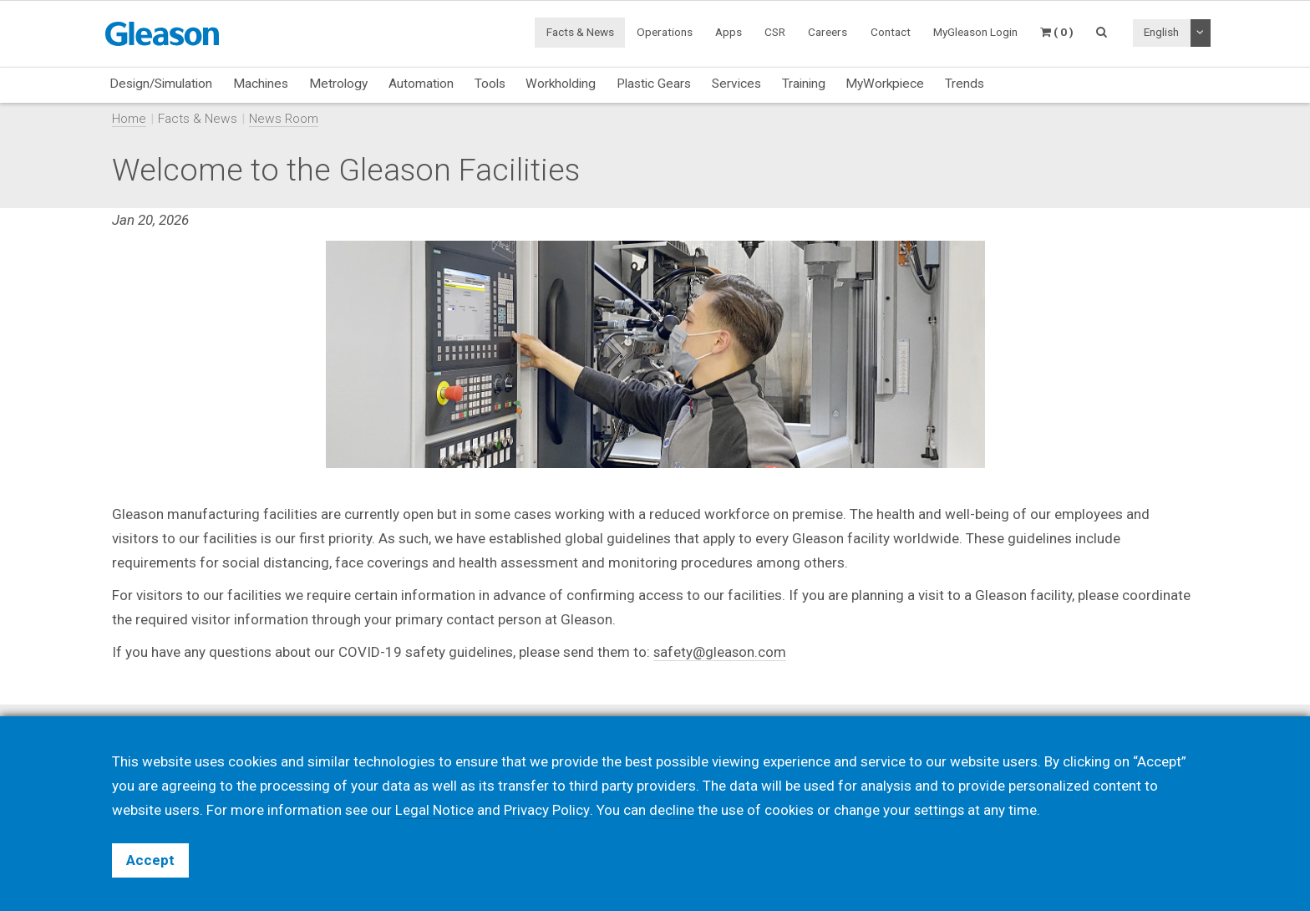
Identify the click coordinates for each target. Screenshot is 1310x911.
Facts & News (580, 31)
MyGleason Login (975, 31)
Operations (665, 31)
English (1161, 31)
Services (736, 83)
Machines (260, 83)
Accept (150, 860)
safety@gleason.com (720, 652)
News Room (283, 118)
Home (129, 118)
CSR (774, 31)
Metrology (338, 83)
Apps (728, 31)
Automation (421, 83)
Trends (964, 83)
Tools (490, 83)
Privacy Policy (546, 810)
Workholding (561, 83)
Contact (891, 31)
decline (670, 810)
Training (803, 83)
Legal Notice (434, 810)
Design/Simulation (160, 83)
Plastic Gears (654, 83)
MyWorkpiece (884, 83)
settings (939, 810)
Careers (827, 31)
